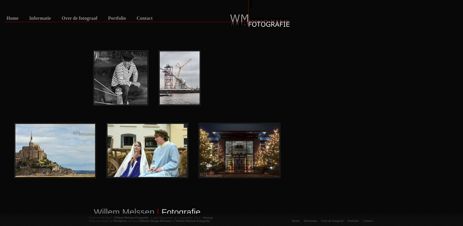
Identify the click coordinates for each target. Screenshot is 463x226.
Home (12, 18)
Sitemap (208, 217)
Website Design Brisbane (155, 220)
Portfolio (117, 18)
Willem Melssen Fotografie (131, 217)
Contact (145, 18)
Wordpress (120, 220)
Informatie (40, 18)
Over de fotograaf (79, 18)
